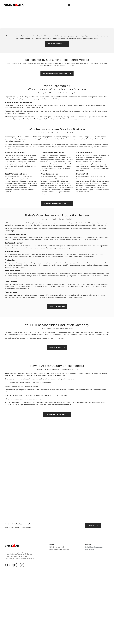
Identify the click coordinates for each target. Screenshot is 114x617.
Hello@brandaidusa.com (94, 557)
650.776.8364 (89, 559)
